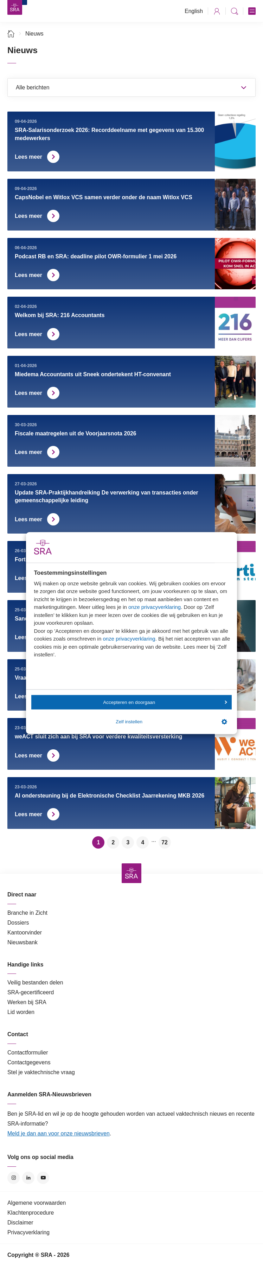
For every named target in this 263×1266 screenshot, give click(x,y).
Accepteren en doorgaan (165, 702)
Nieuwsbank (22, 942)
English (194, 11)
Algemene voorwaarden (36, 1203)
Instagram (13, 1178)
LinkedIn (28, 1178)
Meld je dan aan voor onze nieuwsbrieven (58, 1133)
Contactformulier (27, 1053)
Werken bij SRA (26, 1002)
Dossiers (18, 923)
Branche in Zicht (27, 913)
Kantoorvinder (24, 933)
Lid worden (20, 1012)
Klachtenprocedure (30, 1213)
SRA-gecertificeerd (30, 992)
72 (164, 842)
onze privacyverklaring (154, 607)
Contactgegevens (29, 1062)
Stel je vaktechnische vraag (41, 1072)
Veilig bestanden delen (35, 982)
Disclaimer (20, 1223)
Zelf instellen (171, 722)
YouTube (43, 1178)
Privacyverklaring (28, 1232)
